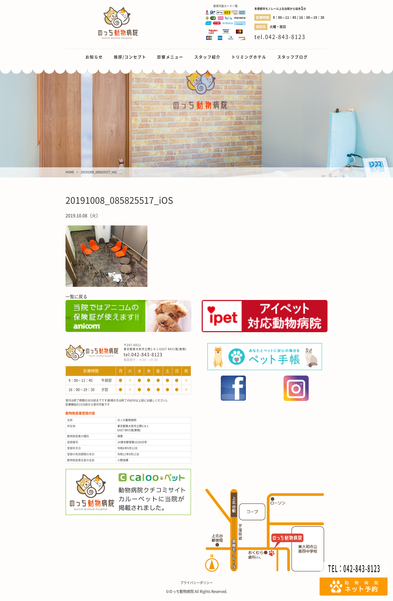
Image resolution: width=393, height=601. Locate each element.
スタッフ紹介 (207, 57)
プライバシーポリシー (196, 582)
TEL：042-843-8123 (354, 568)
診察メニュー (170, 57)
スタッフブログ (292, 57)
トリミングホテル (248, 57)
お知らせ (94, 57)
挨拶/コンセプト (130, 57)
